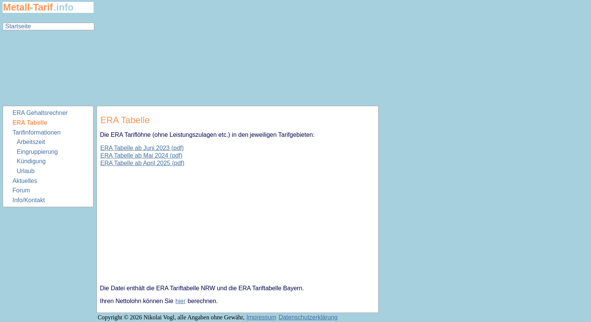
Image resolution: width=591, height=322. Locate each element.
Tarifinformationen (36, 132)
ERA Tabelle (29, 122)
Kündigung (31, 161)
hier (180, 301)
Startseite (18, 26)
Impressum (261, 317)
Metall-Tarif (28, 7)
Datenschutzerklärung (308, 317)
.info (64, 7)
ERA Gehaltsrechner (40, 113)
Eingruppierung (37, 152)
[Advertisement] (238, 53)
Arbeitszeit (31, 142)
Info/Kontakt (28, 200)
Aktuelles (24, 181)
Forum (21, 190)
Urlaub (25, 171)
